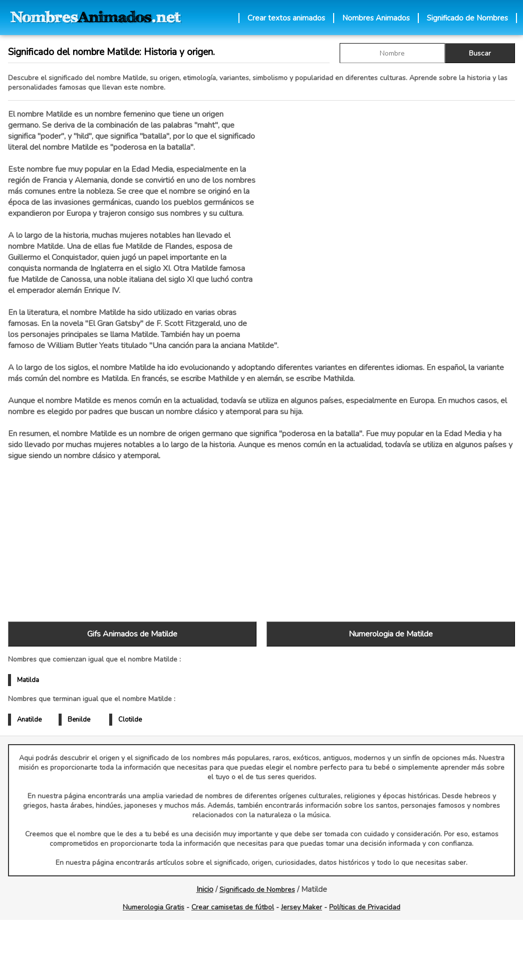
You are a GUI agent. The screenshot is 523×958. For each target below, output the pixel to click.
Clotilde (130, 719)
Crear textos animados (286, 18)
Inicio (204, 889)
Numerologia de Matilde (391, 634)
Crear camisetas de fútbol (232, 907)
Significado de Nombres (467, 18)
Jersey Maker (301, 907)
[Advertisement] (391, 215)
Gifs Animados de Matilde (132, 634)
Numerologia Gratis (153, 907)
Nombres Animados (376, 18)
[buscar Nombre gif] (392, 53)
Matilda (28, 680)
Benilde (79, 719)
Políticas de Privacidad (364, 907)
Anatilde (29, 719)
